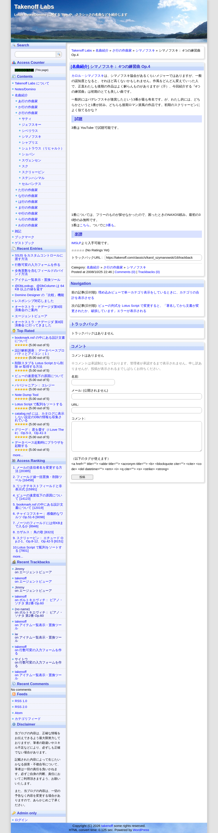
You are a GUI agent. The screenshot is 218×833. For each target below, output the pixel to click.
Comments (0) (125, 272)
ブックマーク (24, 237)
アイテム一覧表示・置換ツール (37, 280)
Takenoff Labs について (32, 83)
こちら (84, 225)
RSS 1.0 (21, 701)
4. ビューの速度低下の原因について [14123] (37, 496)
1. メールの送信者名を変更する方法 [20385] (37, 469)
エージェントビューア (31, 316)
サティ (26, 119)
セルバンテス (31, 184)
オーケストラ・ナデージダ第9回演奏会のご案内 (38, 308)
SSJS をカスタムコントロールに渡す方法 (39, 256)
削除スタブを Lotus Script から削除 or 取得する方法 (39, 364)
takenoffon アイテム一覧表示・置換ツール (38, 625)
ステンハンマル (33, 178)
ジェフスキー (31, 124)
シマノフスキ (145, 50)
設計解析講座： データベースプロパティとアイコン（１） (39, 352)
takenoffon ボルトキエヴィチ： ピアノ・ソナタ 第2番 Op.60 (39, 600)
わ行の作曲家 (28, 225)
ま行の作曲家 (28, 207)
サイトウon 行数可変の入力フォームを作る (38, 662)
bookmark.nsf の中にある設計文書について (40, 339)
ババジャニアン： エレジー (35, 385)
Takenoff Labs (34, 6)
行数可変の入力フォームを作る (37, 264)
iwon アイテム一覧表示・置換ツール (38, 637)
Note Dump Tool (26, 395)
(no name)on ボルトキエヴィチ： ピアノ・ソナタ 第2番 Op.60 (39, 612)
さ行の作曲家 (122, 50)
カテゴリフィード (28, 719)
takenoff (107, 826)
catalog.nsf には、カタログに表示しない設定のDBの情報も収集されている (39, 417)
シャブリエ (30, 142)
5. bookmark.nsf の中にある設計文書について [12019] (38, 506)
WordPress (141, 830)
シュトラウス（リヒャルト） (43, 148)
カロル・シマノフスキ (87, 75)
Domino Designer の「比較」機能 (39, 295)
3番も (110, 225)
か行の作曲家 (28, 107)
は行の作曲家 (28, 201)
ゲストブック (24, 243)
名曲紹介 (102, 50)
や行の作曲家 (28, 213)
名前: (75, 376)
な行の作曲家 (28, 196)
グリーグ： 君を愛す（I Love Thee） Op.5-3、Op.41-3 (39, 431)
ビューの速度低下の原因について (39, 376)
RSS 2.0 (21, 707)
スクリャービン (33, 172)
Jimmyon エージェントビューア (33, 570)
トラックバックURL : (86, 257)
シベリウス (30, 130)
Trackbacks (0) (149, 272)
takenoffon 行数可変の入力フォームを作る (38, 650)
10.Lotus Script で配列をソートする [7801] (37, 548)
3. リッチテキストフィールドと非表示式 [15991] (37, 487)
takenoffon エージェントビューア (33, 579)
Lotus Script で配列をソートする (38, 404)
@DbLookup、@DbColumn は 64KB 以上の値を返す (39, 287)
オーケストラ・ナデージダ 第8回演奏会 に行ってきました (39, 323)
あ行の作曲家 (28, 101)
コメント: (78, 418)
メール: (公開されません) (89, 390)
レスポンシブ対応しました (34, 301)
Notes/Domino (25, 89)
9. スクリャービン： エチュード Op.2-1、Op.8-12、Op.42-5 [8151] (38, 539)
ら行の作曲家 (28, 219)
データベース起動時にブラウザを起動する (39, 444)
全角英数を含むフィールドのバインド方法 (39, 272)
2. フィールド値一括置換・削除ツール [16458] (37, 478)
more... (18, 455)
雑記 (18, 231)
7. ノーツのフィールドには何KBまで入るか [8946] (38, 524)
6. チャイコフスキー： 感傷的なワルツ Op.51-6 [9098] (38, 515)
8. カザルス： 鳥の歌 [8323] (33, 532)
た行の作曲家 (28, 190)
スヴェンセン (31, 160)
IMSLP (76, 243)
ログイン (21, 820)
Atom (18, 713)
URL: (75, 404)
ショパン (28, 154)
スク (25, 166)
